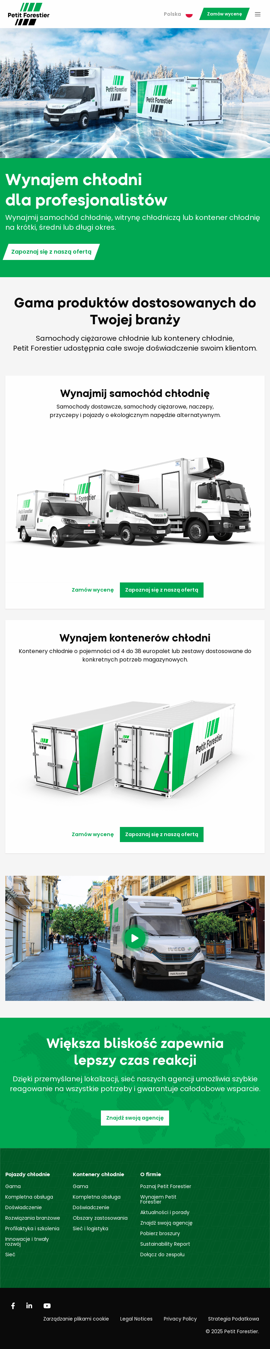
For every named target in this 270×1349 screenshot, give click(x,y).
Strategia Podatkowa (233, 1318)
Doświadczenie (23, 1207)
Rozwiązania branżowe (32, 1217)
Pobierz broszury (160, 1233)
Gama (13, 1186)
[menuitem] (178, 14)
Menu (257, 14)
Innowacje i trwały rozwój (27, 1241)
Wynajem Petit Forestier (158, 1199)
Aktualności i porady (164, 1212)
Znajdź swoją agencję (135, 1117)
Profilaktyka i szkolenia (32, 1228)
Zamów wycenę (224, 14)
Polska (178, 14)
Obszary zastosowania (100, 1217)
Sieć (10, 1254)
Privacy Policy (180, 1318)
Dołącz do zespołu (162, 1254)
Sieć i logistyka (90, 1228)
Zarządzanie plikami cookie (76, 1318)
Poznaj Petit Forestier (165, 1186)
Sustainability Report (165, 1243)
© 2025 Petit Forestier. (232, 1331)
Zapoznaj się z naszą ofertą (51, 252)
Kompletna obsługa (29, 1196)
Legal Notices (136, 1318)
